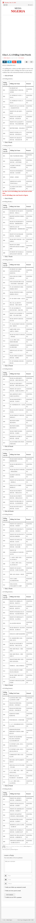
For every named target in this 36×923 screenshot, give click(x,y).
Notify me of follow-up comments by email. (15, 887)
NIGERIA (18, 11)
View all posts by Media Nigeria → (10, 849)
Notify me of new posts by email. (13, 890)
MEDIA (18, 8)
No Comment (21, 57)
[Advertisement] (18, 35)
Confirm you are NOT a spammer (13, 897)
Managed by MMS (27, 920)
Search (30, 5)
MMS (32, 920)
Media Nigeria (7, 57)
